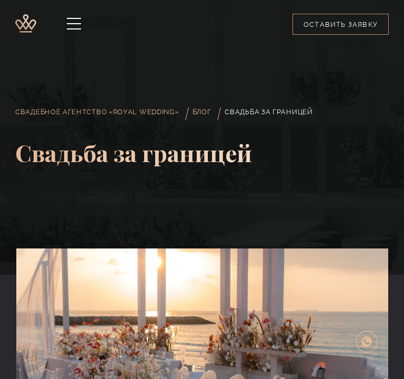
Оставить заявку (341, 24)
